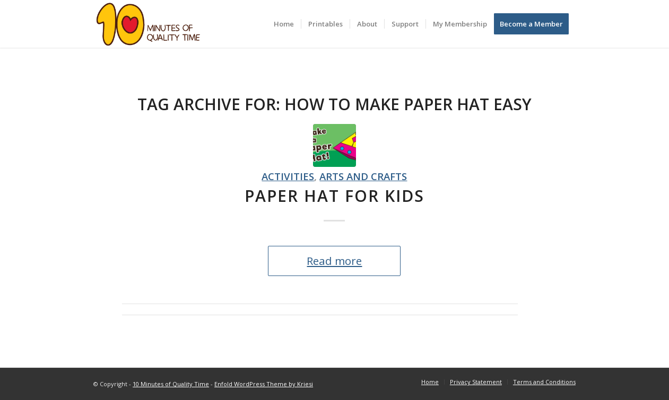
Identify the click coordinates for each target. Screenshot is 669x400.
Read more (334, 260)
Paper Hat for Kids (334, 196)
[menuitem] (284, 24)
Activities (288, 176)
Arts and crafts (363, 176)
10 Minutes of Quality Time (171, 384)
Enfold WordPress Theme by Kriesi (263, 384)
